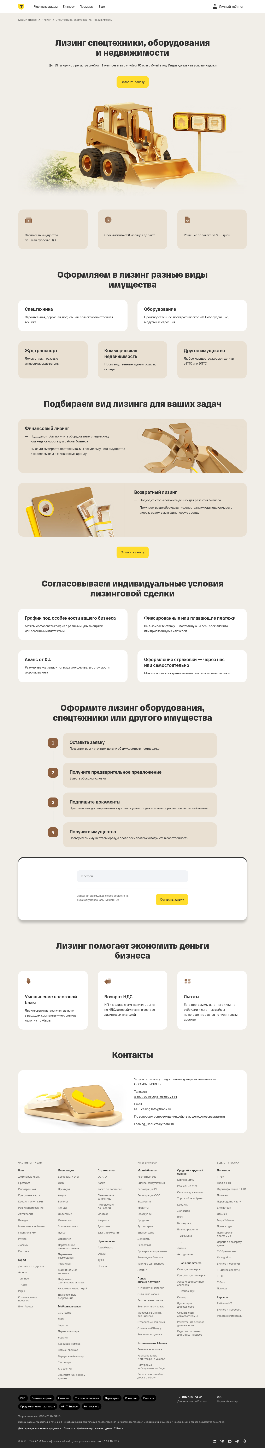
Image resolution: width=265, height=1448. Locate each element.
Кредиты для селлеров (191, 1275)
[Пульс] (215, 1441)
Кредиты (142, 1207)
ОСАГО (102, 1176)
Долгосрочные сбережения (67, 1296)
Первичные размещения (66, 1256)
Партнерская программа (225, 1234)
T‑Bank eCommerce (189, 1263)
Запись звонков (68, 1350)
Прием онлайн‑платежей (148, 1280)
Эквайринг (144, 1201)
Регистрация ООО (148, 1195)
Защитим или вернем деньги (72, 1376)
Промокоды (224, 1226)
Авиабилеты (105, 1247)
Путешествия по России (106, 1206)
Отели (102, 1253)
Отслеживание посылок (27, 1299)
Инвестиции (66, 1170)
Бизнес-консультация (151, 1182)
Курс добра (224, 1257)
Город (22, 1259)
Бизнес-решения (188, 1229)
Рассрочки (144, 1245)
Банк (21, 1170)
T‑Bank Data (184, 1235)
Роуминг (63, 1337)
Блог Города (25, 1306)
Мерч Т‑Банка (226, 1220)
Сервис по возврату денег (229, 1243)
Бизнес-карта (145, 1232)
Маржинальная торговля (67, 1271)
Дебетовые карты (29, 1176)
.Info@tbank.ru (152, 1109)
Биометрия (224, 1207)
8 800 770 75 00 (144, 1096)
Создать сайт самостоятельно (187, 1314)
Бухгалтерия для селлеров (185, 1305)
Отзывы (222, 1214)
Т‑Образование (226, 1251)
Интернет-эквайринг (150, 1287)
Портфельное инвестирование (68, 1246)
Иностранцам (27, 1189)
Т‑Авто (22, 1284)
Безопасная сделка (149, 1334)
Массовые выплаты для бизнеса (149, 1314)
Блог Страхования (109, 1232)
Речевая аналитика (149, 1349)
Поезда (102, 1266)
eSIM (61, 1318)
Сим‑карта (64, 1312)
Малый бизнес (147, 1170)
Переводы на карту (229, 1201)
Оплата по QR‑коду (149, 1328)
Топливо (23, 1278)
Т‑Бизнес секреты (228, 1269)
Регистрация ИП (147, 1189)
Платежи (222, 1195)
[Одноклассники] (245, 1441)
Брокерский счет (68, 1176)
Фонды (62, 1207)
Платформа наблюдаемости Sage (151, 1366)
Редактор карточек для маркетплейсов (189, 1333)
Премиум (24, 1182)
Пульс (61, 1232)
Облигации (65, 1214)
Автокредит (25, 1214)
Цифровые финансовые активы (71, 1281)
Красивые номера (69, 1343)
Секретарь (64, 1362)
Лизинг (142, 1269)
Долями (23, 1245)
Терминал (64, 1263)
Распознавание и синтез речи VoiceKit (151, 1357)
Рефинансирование (30, 1207)
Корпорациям (185, 1179)
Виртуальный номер (70, 1356)
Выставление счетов (150, 1300)
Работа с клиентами (229, 1315)
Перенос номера (68, 1331)
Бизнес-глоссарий (228, 1263)
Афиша (23, 1272)
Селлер (181, 1297)
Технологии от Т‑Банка (152, 1343)
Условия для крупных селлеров (190, 1283)
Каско (101, 1182)
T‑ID (179, 1241)
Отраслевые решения (151, 1322)
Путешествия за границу (106, 1197)
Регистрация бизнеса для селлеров (190, 1323)
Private (22, 1238)
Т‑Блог (221, 1282)
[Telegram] (237, 1441)
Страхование (106, 1170)
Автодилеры (185, 1254)
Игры (21, 1291)
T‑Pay (220, 1176)
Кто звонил (65, 1368)
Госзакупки (144, 1214)
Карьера (222, 1297)
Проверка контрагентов (152, 1251)
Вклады (23, 1220)
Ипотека (23, 1251)
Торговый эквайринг (190, 1198)
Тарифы (63, 1325)
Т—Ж (220, 1276)
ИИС (61, 1182)
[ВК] (222, 1441)
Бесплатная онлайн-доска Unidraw (150, 1376)
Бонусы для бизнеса (150, 1257)
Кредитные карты (29, 1195)
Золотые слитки (68, 1226)
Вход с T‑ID (224, 1182)
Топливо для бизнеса (150, 1263)
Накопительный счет (31, 1226)
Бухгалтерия (145, 1226)
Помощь (222, 1288)
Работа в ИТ (224, 1303)
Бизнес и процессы (229, 1309)
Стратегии (64, 1238)
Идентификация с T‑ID (231, 1189)
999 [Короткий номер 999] (220, 1397)
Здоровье (104, 1226)
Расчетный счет (147, 1176)
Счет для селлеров (189, 1269)
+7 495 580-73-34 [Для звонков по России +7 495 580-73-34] (190, 1397)
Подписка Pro (27, 1232)
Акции (62, 1195)
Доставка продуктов (31, 1266)
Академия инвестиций (72, 1288)
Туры (101, 1259)
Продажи (143, 1220)
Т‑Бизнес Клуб (186, 1291)
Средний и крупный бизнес (190, 1172)
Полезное (223, 1170)
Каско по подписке (110, 1189)
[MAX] (230, 1441)
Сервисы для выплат (190, 1192)
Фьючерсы (64, 1220)
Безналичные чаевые (150, 1306)
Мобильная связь (69, 1306)
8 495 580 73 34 (166, 1096)
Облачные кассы (148, 1294)
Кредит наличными (30, 1201)
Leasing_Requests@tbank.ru (154, 1124)
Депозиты (143, 1238)
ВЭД (180, 1217)
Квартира (104, 1220)
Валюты (63, 1201)
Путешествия (106, 1241)
